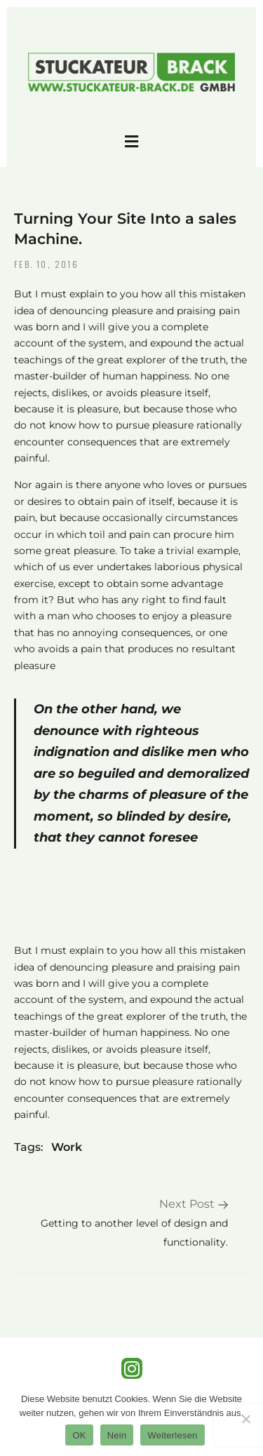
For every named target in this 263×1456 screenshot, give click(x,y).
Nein (117, 1435)
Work (66, 1147)
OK (79, 1435)
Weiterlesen (172, 1435)
